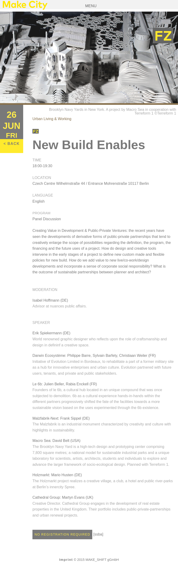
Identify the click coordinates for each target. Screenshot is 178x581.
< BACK (11, 144)
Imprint (66, 560)
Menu (91, 6)
